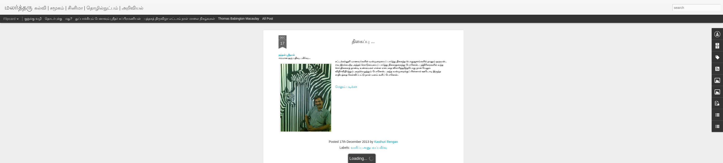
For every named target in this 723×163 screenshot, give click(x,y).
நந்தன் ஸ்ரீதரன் (287, 54)
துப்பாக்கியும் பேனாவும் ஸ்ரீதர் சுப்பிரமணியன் (108, 18)
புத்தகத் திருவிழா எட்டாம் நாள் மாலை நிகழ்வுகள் (179, 18)
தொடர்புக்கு (53, 18)
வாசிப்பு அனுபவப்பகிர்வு (369, 147)
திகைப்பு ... (363, 41)
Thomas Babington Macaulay (238, 18)
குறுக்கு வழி (33, 18)
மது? (68, 18)
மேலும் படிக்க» (346, 87)
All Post (267, 18)
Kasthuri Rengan (386, 142)
